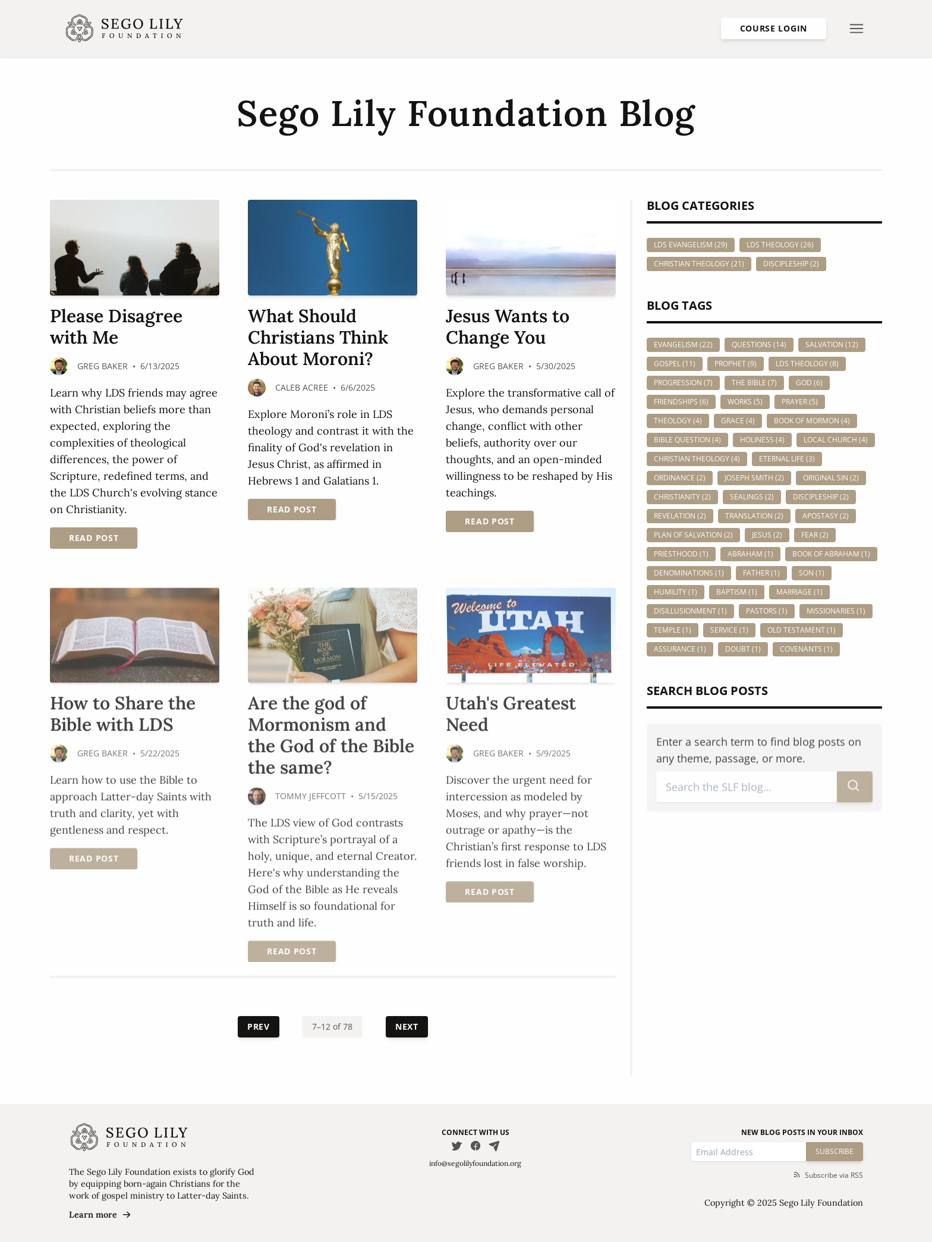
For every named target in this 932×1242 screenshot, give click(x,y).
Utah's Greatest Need (511, 715)
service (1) (729, 630)
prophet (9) (735, 364)
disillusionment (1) (690, 611)
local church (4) (836, 440)
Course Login (773, 28)
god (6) (809, 383)
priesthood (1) (681, 554)
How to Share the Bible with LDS (123, 715)
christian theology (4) (697, 459)
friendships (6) (681, 402)
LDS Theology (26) (780, 245)
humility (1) (675, 592)
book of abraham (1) (831, 554)
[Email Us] (494, 1146)
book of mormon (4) (812, 421)
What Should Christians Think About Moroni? (318, 337)
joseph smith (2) (754, 478)
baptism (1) (736, 592)
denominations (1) (689, 573)
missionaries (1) (836, 611)
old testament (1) (801, 630)
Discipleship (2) (791, 264)
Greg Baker (102, 366)
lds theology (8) (807, 364)
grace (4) (738, 421)
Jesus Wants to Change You (507, 326)
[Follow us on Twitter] (456, 1146)
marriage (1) (799, 592)
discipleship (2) (821, 497)
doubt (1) (743, 649)
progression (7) (683, 383)
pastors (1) (767, 611)
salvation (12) (831, 344)
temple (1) (672, 630)
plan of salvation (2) (693, 535)
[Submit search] (855, 787)
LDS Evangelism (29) (691, 245)
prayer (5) (800, 402)
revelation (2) (680, 516)
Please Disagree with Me (116, 326)
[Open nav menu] (856, 28)
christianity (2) (682, 497)
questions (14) (759, 344)
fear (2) (815, 535)
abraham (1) (750, 554)
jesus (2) (767, 535)
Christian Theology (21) (699, 264)
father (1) (761, 573)
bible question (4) (687, 440)
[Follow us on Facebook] (475, 1146)
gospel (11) (674, 364)
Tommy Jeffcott (310, 797)
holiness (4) (762, 440)
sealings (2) (752, 497)
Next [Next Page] (406, 1026)
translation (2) (754, 516)
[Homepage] (124, 28)
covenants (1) (806, 649)
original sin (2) (831, 478)
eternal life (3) (787, 459)
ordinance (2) (680, 478)
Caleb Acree (301, 387)
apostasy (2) (825, 516)
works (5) (745, 402)
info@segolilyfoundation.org (475, 1163)
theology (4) (678, 421)
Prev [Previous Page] (258, 1026)
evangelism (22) (683, 344)
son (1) (811, 573)
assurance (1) (680, 649)
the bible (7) (754, 383)
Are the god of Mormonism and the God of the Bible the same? (331, 736)
